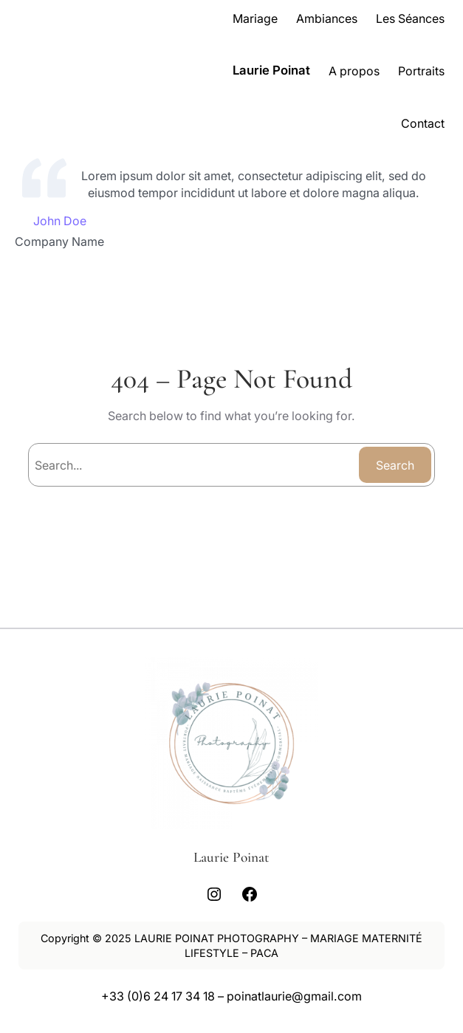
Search (395, 465)
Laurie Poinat (271, 70)
